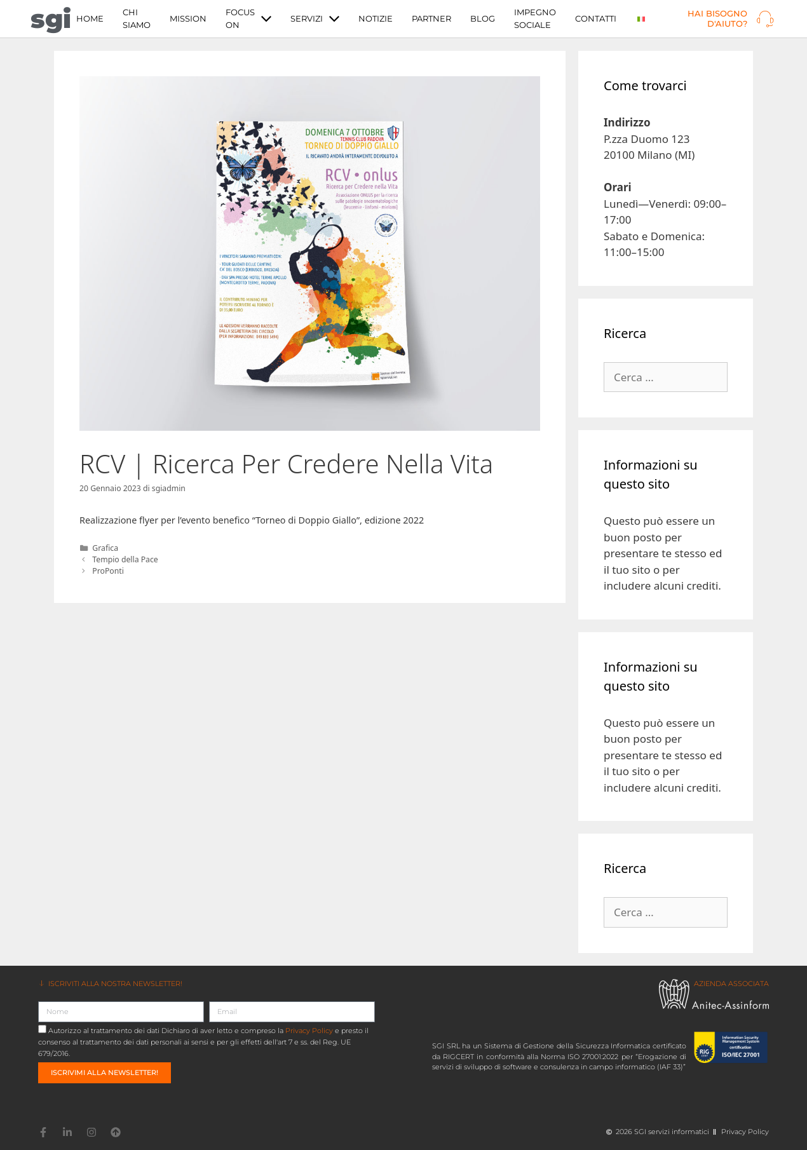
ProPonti (108, 570)
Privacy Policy (309, 1030)
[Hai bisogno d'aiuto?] (765, 19)
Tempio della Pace (125, 559)
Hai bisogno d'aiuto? (717, 18)
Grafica (105, 548)
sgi (51, 18)
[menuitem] (641, 19)
